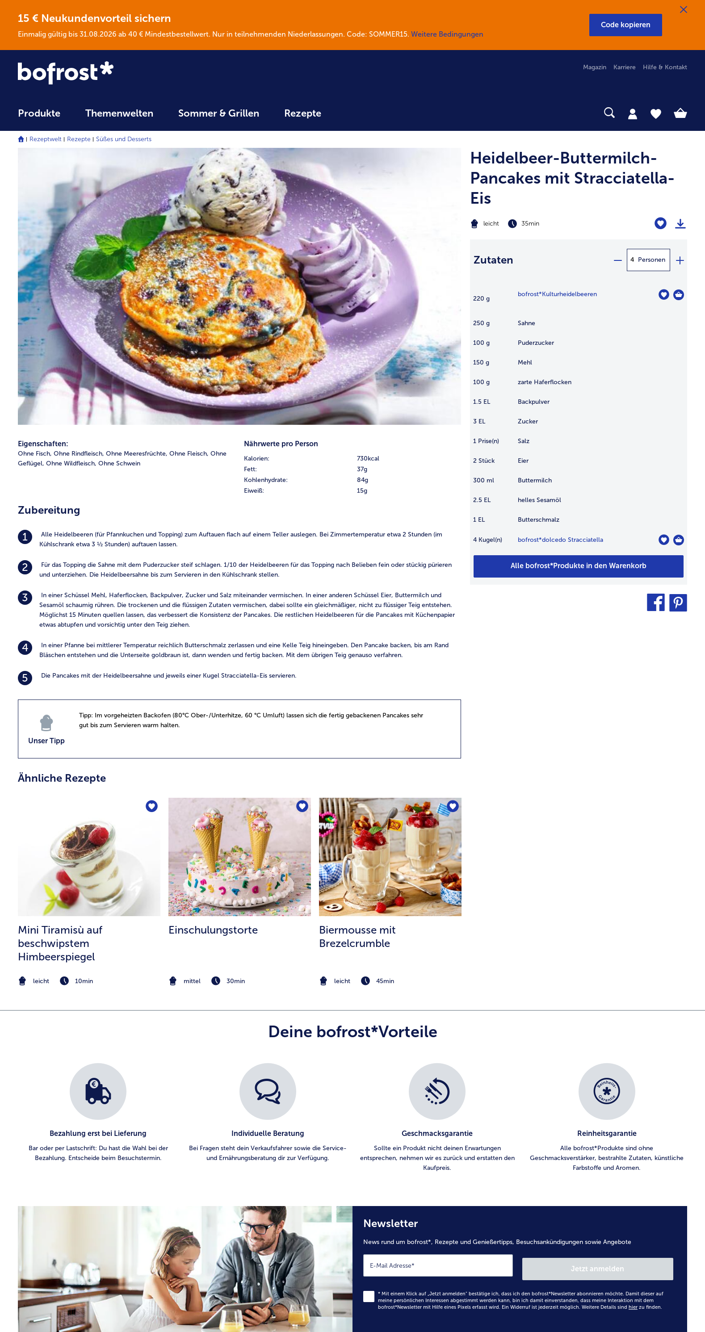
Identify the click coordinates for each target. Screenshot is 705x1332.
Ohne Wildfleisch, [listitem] (71, 196)
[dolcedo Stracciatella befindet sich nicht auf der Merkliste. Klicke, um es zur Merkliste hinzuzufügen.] (664, 540)
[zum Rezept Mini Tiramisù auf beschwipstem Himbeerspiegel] (89, 589)
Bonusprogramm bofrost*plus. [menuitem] (238, 1194)
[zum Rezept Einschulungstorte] (239, 589)
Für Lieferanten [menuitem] (392, 1209)
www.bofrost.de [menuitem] (47, 1137)
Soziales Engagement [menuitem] (401, 1180)
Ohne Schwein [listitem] (119, 196)
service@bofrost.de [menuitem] (52, 1151)
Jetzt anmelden (635, 997)
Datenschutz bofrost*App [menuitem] (407, 1166)
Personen (651, 260)
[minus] (617, 260)
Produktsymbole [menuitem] (571, 1166)
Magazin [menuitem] (594, 67)
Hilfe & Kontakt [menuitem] (665, 67)
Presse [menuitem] (380, 1109)
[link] (118, 74)
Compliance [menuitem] (388, 1194)
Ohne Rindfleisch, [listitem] (79, 186)
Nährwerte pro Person (281, 176)
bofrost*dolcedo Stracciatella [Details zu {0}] (560, 540)
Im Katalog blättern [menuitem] (222, 1109)
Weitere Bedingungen (447, 34)
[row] (352, 191)
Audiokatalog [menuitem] (213, 1137)
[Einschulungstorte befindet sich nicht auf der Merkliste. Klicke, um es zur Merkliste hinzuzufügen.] (301, 540)
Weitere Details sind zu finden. (622, 1036)
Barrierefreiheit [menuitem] (392, 1223)
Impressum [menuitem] (387, 1137)
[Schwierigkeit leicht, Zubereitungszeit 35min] (541, 223)
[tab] (632, 113)
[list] (352, 850)
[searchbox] (352, 113)
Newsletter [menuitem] (210, 1166)
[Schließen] (683, 9)
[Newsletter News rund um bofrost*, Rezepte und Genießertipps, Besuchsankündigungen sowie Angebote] (519, 999)
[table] (578, 422)
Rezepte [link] (302, 113)
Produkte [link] (39, 113)
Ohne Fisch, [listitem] (35, 186)
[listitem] (239, 272)
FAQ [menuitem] (24, 1094)
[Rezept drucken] (680, 223)
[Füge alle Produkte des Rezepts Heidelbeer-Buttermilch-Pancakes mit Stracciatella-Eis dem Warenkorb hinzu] (579, 566)
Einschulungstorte (213, 662)
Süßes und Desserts (123, 139)
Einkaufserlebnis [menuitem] (570, 1123)
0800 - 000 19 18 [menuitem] (50, 1165)
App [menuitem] (200, 1152)
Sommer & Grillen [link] (218, 113)
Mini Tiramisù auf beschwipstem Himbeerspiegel (60, 675)
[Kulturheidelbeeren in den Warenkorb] (678, 294)
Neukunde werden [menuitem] (573, 1137)
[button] (625, 25)
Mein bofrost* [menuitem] (44, 1122)
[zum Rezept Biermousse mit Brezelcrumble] (390, 589)
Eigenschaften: (43, 176)
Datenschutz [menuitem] (389, 1152)
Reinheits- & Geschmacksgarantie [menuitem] (595, 1152)
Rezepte (79, 139)
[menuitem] (39, 118)
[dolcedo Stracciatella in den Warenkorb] (678, 540)
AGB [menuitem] (377, 1123)
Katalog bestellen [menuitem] (219, 1123)
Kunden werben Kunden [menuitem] (228, 1180)
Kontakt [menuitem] (29, 1109)
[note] (89, 713)
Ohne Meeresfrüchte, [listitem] (137, 186)
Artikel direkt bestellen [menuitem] (226, 1094)
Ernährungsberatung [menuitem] (575, 1109)
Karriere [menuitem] (624, 67)
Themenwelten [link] (119, 113)
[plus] (680, 260)
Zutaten (493, 259)
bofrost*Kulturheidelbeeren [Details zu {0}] (557, 294)
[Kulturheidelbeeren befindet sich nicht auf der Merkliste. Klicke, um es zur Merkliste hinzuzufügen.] (664, 294)
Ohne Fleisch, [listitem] (189, 186)
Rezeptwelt (45, 139)
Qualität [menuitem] (558, 1094)
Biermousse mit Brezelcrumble (357, 669)
